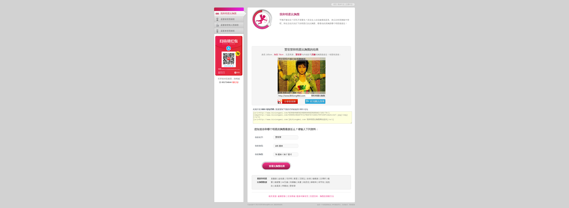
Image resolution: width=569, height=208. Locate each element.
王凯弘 (302, 178)
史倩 (309, 178)
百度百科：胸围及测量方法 (322, 196)
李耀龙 (285, 186)
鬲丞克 (306, 182)
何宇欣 (321, 182)
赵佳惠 (281, 178)
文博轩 (323, 178)
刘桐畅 (293, 182)
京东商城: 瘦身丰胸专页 (297, 196)
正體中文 (349, 4)
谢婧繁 (277, 182)
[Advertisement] (301, 38)
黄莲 (296, 178)
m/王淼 (285, 182)
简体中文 (341, 4)
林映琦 (314, 182)
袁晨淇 (277, 186)
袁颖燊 (274, 178)
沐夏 (299, 182)
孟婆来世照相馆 (228, 31)
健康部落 (282, 196)
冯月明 (289, 178)
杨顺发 (315, 178)
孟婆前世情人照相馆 (230, 25)
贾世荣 (293, 186)
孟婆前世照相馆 (228, 19)
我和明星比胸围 (228, 13)
